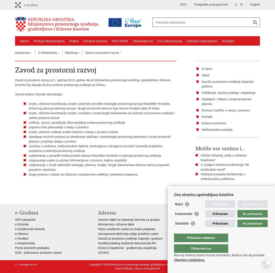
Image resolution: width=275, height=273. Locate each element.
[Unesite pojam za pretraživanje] (188, 22)
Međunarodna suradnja (217, 129)
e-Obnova (21, 234)
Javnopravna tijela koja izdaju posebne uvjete (128, 234)
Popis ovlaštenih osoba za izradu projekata (126, 229)
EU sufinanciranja (170, 41)
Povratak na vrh (28, 264)
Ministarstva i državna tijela (116, 224)
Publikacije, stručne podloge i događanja (228, 92)
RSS (183, 4)
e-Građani (21, 238)
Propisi (74, 41)
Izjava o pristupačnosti (147, 268)
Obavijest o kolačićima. (189, 260)
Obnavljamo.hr (143, 41)
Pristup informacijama (49, 41)
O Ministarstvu (47, 52)
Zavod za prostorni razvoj (102, 52)
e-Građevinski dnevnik (30, 229)
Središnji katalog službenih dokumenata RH (127, 243)
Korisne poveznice (214, 123)
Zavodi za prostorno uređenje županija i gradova (130, 238)
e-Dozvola (22, 224)
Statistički (182, 232)
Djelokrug (71, 52)
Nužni (179, 212)
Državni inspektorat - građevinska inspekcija (127, 248)
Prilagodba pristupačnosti (211, 4)
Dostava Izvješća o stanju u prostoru (226, 110)
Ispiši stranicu (208, 190)
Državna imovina (95, 41)
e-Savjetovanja (25, 243)
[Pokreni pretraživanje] (255, 22)
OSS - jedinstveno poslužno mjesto (38, 252)
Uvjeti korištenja (124, 268)
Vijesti (24, 41)
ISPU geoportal (25, 219)
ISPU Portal (120, 41)
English (255, 4)
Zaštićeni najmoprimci (202, 41)
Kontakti (228, 41)
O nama (207, 68)
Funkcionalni (183, 222)
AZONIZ (103, 252)
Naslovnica (22, 52)
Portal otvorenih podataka (32, 248)
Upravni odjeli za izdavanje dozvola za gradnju (129, 219)
